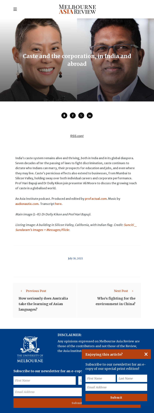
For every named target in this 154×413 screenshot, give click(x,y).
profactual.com (96, 199)
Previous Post (32, 291)
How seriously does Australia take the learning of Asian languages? (43, 304)
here (58, 204)
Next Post (124, 291)
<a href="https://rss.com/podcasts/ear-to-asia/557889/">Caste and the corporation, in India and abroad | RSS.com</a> (77, 138)
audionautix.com (26, 204)
